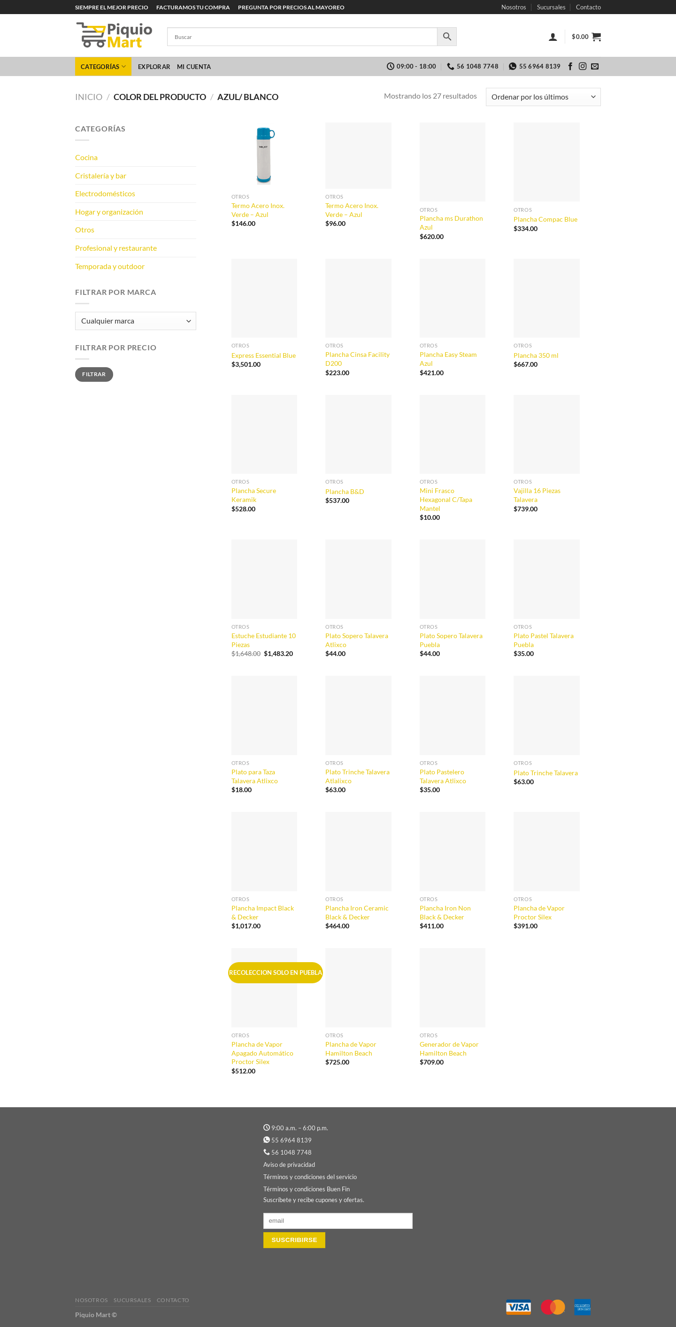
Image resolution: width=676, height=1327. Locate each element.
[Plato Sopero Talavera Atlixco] (358, 579)
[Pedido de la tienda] (543, 97)
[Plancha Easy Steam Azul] (453, 298)
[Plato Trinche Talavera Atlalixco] (358, 715)
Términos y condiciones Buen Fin (306, 1189)
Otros (84, 229)
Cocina (86, 157)
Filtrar (94, 374)
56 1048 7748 (291, 1152)
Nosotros (513, 7)
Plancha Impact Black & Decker (262, 912)
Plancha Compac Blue (545, 219)
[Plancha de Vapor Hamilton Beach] (358, 987)
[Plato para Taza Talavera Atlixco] (264, 715)
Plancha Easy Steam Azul (448, 358)
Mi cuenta (194, 66)
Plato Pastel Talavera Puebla (544, 640)
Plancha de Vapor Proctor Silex (539, 912)
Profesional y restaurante (116, 247)
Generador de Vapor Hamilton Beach (449, 1048)
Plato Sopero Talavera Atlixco (356, 640)
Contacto (588, 7)
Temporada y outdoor (110, 266)
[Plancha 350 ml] (547, 298)
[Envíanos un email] (595, 66)
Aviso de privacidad (289, 1164)
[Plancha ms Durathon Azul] (453, 162)
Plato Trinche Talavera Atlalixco (357, 776)
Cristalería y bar (100, 175)
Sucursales (551, 7)
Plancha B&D (344, 491)
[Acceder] (553, 36)
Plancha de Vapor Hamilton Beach (350, 1048)
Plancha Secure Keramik (253, 494)
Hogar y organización (109, 211)
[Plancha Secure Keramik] (264, 434)
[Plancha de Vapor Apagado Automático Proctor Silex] (264, 987)
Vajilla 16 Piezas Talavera (537, 494)
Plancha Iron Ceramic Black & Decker (357, 912)
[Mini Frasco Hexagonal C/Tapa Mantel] (453, 434)
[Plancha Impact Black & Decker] (264, 851)
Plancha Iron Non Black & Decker (445, 912)
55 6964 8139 (291, 1140)
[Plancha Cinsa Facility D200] (358, 298)
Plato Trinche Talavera (546, 773)
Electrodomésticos (105, 193)
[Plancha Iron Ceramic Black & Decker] (358, 851)
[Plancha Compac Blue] (547, 162)
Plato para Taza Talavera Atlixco (254, 776)
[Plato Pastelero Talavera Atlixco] (453, 715)
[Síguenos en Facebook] (570, 66)
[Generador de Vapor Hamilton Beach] (453, 987)
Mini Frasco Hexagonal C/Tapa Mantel (446, 499)
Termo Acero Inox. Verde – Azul (257, 209)
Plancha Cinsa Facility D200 (357, 358)
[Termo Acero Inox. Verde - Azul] (264, 156)
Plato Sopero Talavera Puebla (451, 640)
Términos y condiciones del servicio (310, 1176)
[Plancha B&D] (358, 434)
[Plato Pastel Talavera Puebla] (547, 579)
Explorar (154, 66)
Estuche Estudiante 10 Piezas (263, 640)
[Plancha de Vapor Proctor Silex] (547, 851)
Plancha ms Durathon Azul (451, 222)
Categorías (103, 66)
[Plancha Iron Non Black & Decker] (453, 851)
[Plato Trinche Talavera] (547, 715)
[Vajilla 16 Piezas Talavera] (547, 434)
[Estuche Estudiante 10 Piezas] (264, 579)
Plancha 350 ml (536, 355)
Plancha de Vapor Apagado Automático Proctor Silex (262, 1052)
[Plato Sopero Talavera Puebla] (453, 579)
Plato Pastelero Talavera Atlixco (443, 776)
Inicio (88, 97)
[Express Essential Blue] (264, 298)
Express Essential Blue (263, 355)
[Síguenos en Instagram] (582, 66)
